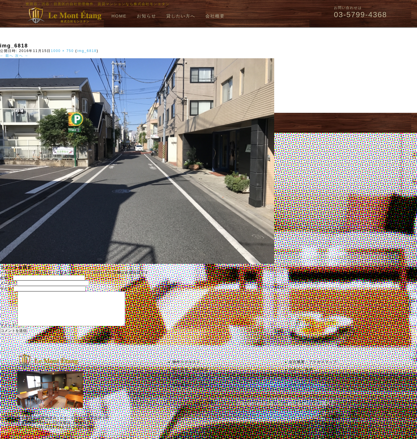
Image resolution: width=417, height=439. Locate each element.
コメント (8, 332)
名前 (5, 278)
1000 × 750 (62, 51)
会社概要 (215, 15)
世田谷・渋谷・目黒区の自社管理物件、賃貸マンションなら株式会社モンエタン (98, 4)
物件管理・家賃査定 (191, 376)
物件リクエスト (187, 369)
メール (7, 283)
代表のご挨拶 (301, 376)
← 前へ (6, 56)
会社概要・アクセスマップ (313, 369)
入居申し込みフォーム (192, 384)
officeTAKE (318, 410)
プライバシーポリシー (309, 384)
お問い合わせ (301, 392)
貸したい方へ (180, 15)
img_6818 (87, 51)
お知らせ (146, 15)
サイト (6, 289)
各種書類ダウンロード (192, 392)
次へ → (22, 56)
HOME (119, 15)
